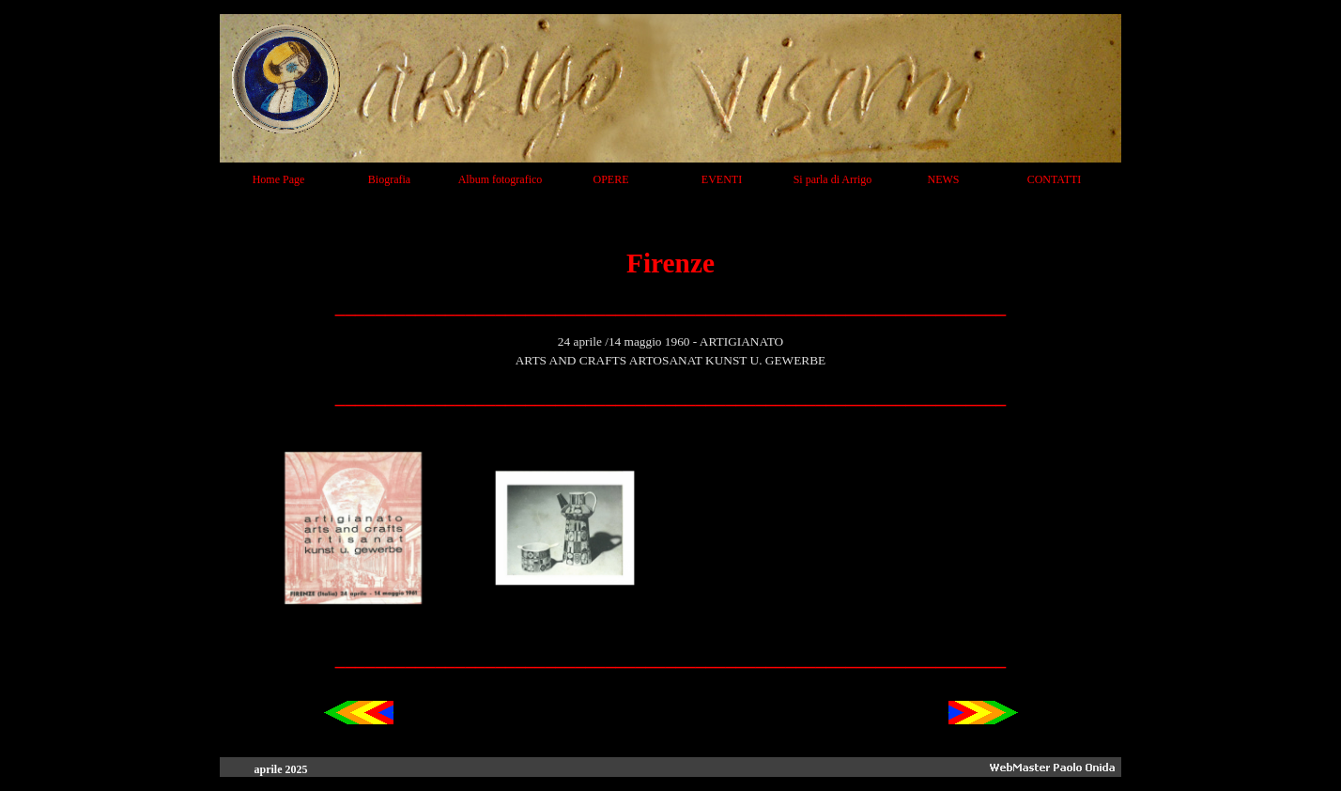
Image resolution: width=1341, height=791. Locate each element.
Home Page (279, 179)
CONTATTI (1054, 179)
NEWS (944, 179)
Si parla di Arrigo (833, 179)
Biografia (389, 179)
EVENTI (721, 179)
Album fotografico (500, 179)
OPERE (610, 179)
